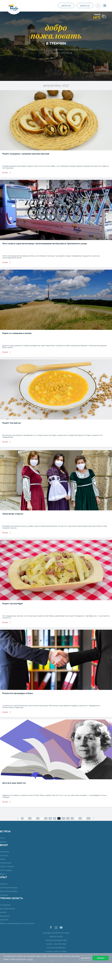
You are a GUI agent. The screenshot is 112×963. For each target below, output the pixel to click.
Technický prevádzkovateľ (56, 940)
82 (63, 818)
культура (4, 855)
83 (67, 818)
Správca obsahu (56, 936)
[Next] (93, 818)
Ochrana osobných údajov (56, 951)
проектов (4, 920)
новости (3, 884)
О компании (5, 905)
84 (72, 818)
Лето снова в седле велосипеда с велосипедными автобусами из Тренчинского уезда (44, 243)
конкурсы (4, 895)
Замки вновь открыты (12, 514)
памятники (4, 852)
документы (4, 916)
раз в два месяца (7, 909)
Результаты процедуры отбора (17, 693)
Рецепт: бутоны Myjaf (12, 604)
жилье (2, 859)
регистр (66, 5)
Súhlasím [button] (100, 958)
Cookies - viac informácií (56, 944)
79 (50, 818)
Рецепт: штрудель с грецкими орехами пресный (25, 154)
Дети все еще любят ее (14, 783)
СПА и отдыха (6, 870)
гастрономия (5, 863)
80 (54, 818)
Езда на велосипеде (8, 891)
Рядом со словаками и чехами (16, 333)
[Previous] (17, 818)
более (5, 173)
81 (59, 818)
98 (80, 818)
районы (3, 842)
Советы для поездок (8, 887)
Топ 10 (2, 838)
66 (38, 818)
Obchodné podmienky (56, 948)
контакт (3, 912)
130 (88, 818)
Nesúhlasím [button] (85, 958)
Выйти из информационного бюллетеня (17, 923)
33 (30, 818)
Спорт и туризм (7, 866)
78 (46, 818)
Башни (3, 874)
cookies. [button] (30, 959)
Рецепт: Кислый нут (11, 423)
